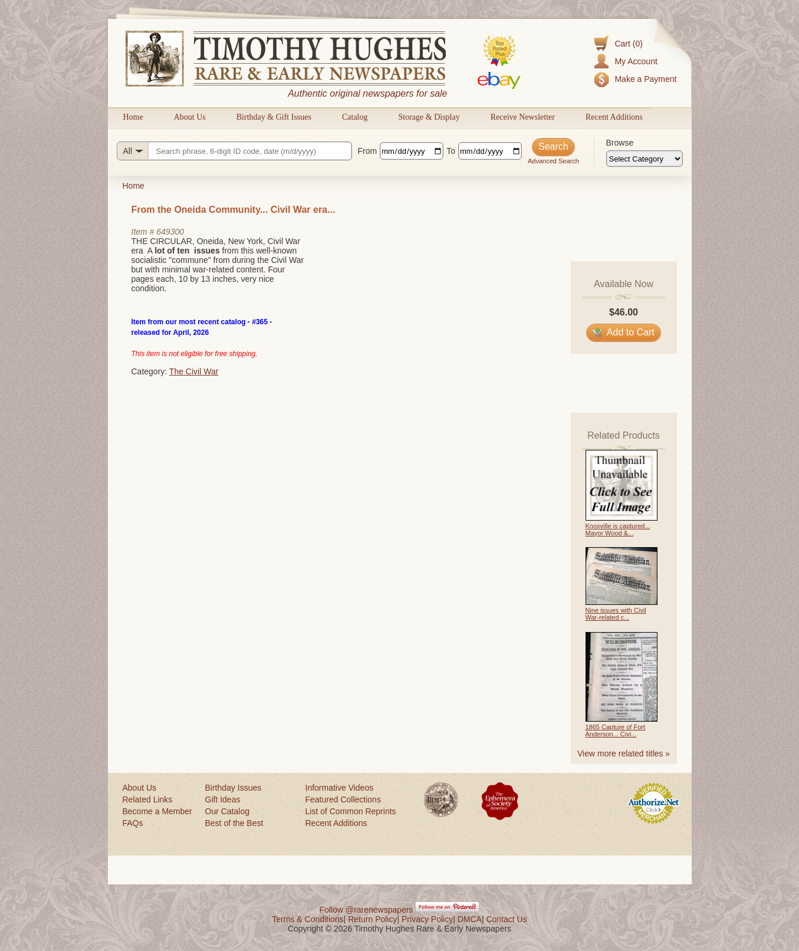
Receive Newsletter (523, 117)
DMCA (470, 919)
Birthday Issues (233, 787)
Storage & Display (428, 117)
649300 (170, 231)
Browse (620, 142)
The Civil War (194, 371)
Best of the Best (234, 823)
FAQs (133, 823)
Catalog (355, 117)
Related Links (148, 799)
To (450, 151)
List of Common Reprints (350, 811)
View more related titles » (623, 753)
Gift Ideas (223, 799)
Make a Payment (645, 79)
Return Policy (372, 919)
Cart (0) (628, 43)
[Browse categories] (644, 158)
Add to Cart (624, 332)
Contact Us (506, 919)
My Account (635, 61)
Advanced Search (553, 160)
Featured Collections (343, 799)
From (367, 151)
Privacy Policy (427, 919)
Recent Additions (614, 117)
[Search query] (234, 151)
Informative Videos (339, 787)
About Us (190, 117)
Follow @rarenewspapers (366, 909)
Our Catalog (227, 811)
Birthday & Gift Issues (273, 117)
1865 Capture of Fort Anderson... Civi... (616, 730)
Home (133, 117)
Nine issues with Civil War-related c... (616, 614)
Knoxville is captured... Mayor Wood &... (618, 529)
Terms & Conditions (307, 919)
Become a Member (157, 811)
